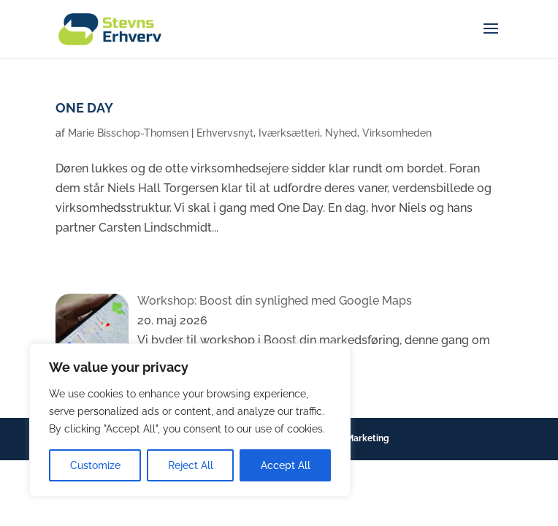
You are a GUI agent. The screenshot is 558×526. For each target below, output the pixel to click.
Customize (95, 465)
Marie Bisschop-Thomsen (128, 133)
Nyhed (341, 133)
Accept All (285, 465)
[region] (190, 420)
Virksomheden (397, 133)
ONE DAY (84, 107)
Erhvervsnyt (224, 133)
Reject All (190, 465)
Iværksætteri (289, 133)
